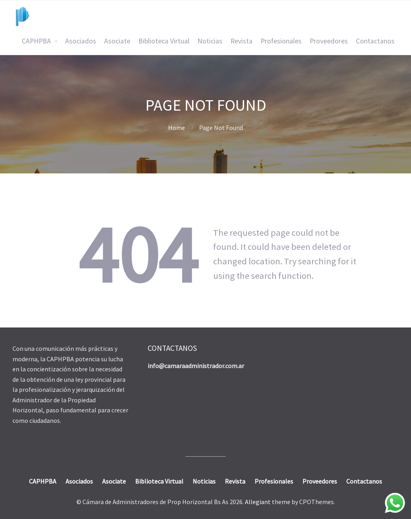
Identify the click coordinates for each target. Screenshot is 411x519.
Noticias (209, 41)
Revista (241, 41)
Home (176, 128)
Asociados (80, 41)
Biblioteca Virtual (163, 41)
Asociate (117, 41)
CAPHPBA (36, 41)
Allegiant (258, 502)
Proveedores (329, 41)
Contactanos (375, 41)
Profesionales (281, 41)
